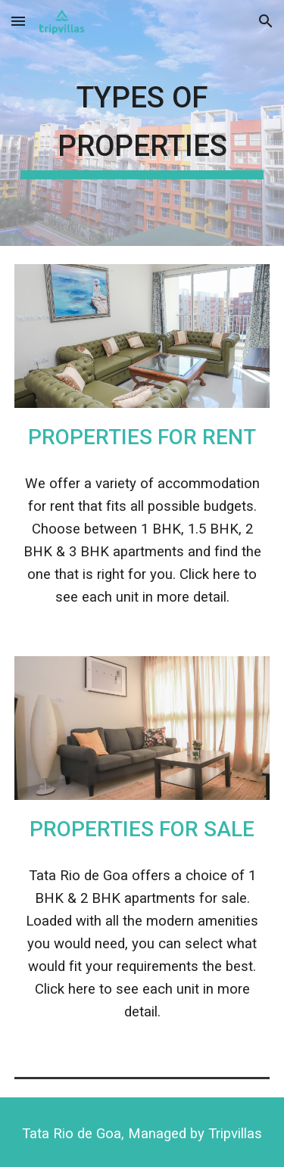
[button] (18, 21)
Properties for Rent (142, 437)
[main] (142, 123)
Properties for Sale (142, 829)
